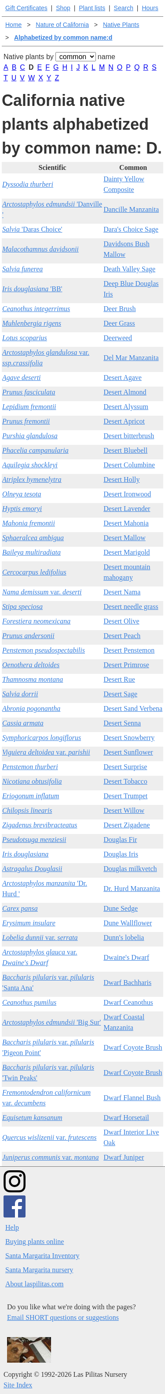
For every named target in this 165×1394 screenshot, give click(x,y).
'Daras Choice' (32, 229)
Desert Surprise (125, 766)
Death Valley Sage (129, 269)
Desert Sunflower (128, 752)
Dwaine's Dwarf (126, 957)
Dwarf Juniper (123, 1157)
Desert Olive (121, 621)
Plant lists (92, 7)
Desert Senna (122, 723)
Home (13, 24)
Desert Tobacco (125, 781)
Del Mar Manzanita (130, 357)
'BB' (32, 289)
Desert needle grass (130, 606)
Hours (150, 7)
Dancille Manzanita (131, 209)
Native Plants (121, 24)
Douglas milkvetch (130, 868)
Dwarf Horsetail (126, 1117)
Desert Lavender (126, 508)
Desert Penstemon (128, 650)
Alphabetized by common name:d (63, 37)
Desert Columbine (129, 465)
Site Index (18, 1385)
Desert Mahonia (126, 523)
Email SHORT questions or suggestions (63, 1317)
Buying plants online (34, 1241)
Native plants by (29, 56)
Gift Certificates (26, 7)
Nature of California (62, 24)
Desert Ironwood (127, 494)
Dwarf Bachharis (127, 982)
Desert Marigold (126, 552)
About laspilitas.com (34, 1284)
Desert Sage (120, 694)
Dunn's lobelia (123, 937)
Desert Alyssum (125, 406)
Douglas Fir (120, 839)
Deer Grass (119, 323)
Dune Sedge (120, 908)
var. (41, 592)
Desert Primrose (126, 665)
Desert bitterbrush (128, 436)
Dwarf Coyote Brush (132, 1047)
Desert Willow (123, 810)
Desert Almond (124, 392)
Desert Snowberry (128, 737)
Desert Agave (122, 377)
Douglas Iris (120, 854)
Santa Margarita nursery (39, 1270)
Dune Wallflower (127, 923)
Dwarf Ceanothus (128, 1002)
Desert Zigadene (126, 825)
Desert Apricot (124, 421)
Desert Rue (119, 679)
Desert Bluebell (125, 450)
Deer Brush (119, 308)
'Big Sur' (51, 1022)
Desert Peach (121, 635)
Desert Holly (121, 479)
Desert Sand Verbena (132, 708)
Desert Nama (121, 592)
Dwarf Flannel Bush (132, 1097)
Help (12, 1227)
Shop (63, 7)
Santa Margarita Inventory (42, 1255)
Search (123, 7)
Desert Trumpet (125, 796)
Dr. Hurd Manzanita (131, 888)
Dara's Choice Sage (130, 229)
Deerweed (117, 338)
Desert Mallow (124, 537)
